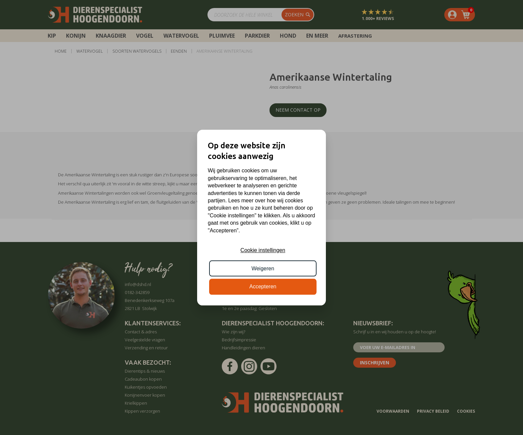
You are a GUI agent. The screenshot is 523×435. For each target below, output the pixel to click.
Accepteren (263, 286)
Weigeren (262, 268)
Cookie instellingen (262, 250)
